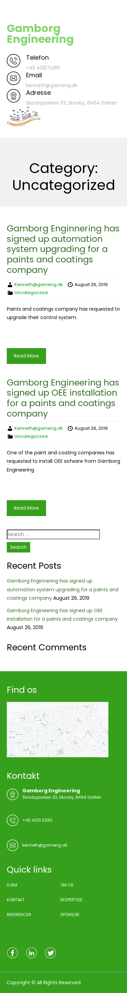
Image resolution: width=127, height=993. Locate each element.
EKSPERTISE (71, 900)
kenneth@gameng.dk (44, 845)
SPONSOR (69, 914)
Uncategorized (31, 292)
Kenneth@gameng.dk (39, 284)
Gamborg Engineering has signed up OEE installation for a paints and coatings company (63, 398)
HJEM (12, 885)
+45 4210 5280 (37, 820)
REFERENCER (19, 914)
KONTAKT (16, 900)
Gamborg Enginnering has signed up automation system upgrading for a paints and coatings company (63, 249)
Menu (14, 11)
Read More (26, 355)
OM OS (66, 885)
